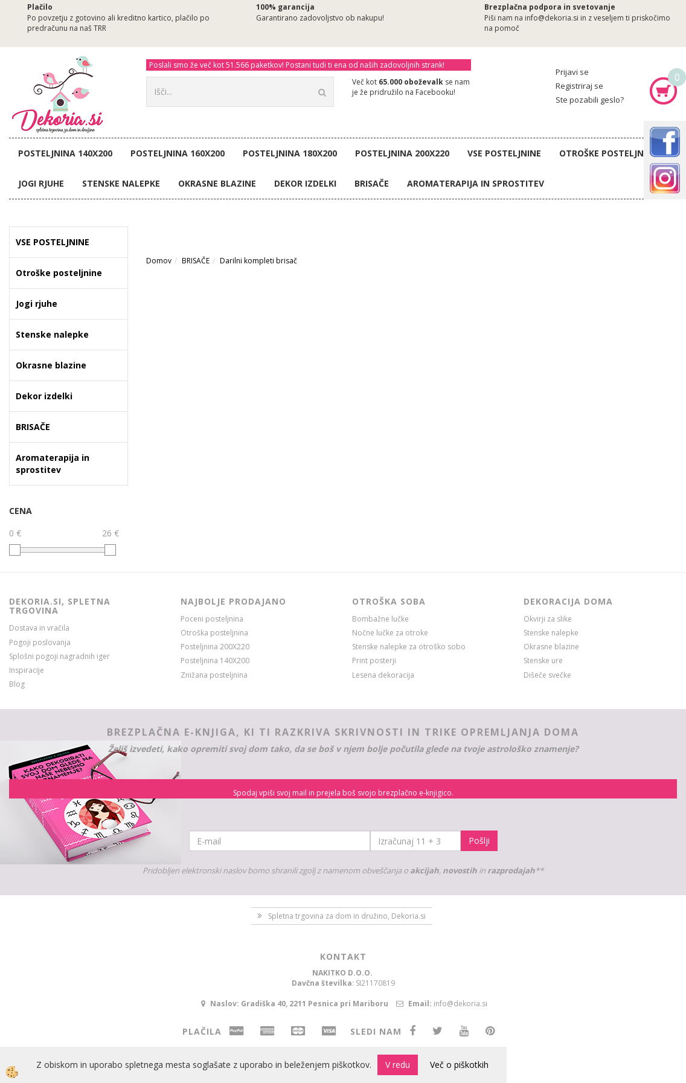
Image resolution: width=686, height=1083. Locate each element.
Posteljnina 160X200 (177, 153)
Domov (159, 260)
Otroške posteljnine (608, 153)
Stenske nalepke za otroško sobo (409, 646)
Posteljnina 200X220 (402, 153)
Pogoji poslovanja (40, 642)
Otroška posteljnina (214, 633)
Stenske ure (543, 660)
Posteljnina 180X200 (290, 153)
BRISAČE (371, 183)
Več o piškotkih (459, 1064)
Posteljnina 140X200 (65, 153)
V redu (397, 1064)
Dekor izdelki (305, 183)
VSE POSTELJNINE (504, 153)
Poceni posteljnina (212, 619)
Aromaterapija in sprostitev (475, 183)
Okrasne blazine (217, 183)
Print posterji (374, 660)
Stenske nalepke (121, 183)
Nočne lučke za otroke (390, 633)
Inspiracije (26, 670)
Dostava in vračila (39, 628)
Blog (17, 684)
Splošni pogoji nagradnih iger (59, 656)
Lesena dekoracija (383, 675)
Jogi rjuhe (41, 183)
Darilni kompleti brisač (258, 260)
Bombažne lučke (380, 619)
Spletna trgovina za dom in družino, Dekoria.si (347, 916)
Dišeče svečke (547, 675)
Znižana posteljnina (214, 675)
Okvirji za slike (548, 619)
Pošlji (479, 840)
